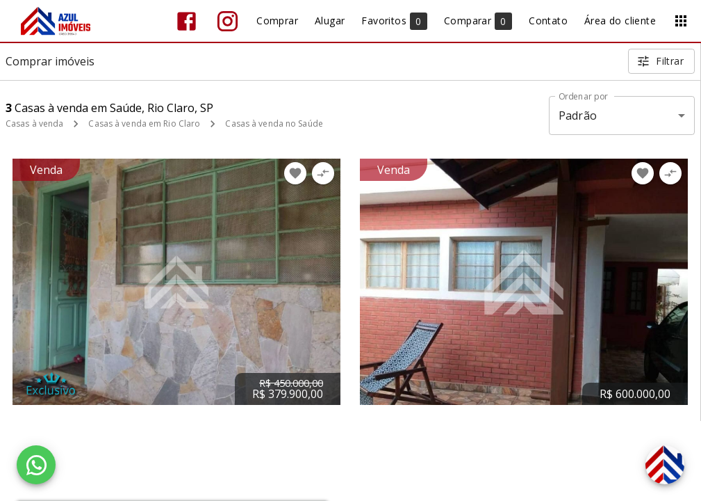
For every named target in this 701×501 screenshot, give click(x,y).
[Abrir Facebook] (186, 21)
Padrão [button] (578, 115)
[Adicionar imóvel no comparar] (323, 173)
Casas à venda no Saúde (273, 123)
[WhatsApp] (36, 464)
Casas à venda (34, 123)
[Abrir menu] (681, 21)
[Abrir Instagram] (227, 21)
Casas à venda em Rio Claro (144, 123)
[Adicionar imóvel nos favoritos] (295, 173)
